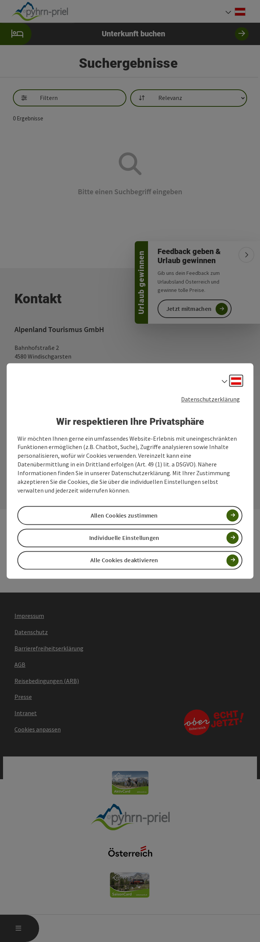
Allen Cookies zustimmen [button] (124, 515)
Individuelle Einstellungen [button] (124, 537)
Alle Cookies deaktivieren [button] (124, 560)
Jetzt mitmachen (189, 308)
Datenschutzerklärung (210, 399)
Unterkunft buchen (124, 34)
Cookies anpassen (37, 729)
